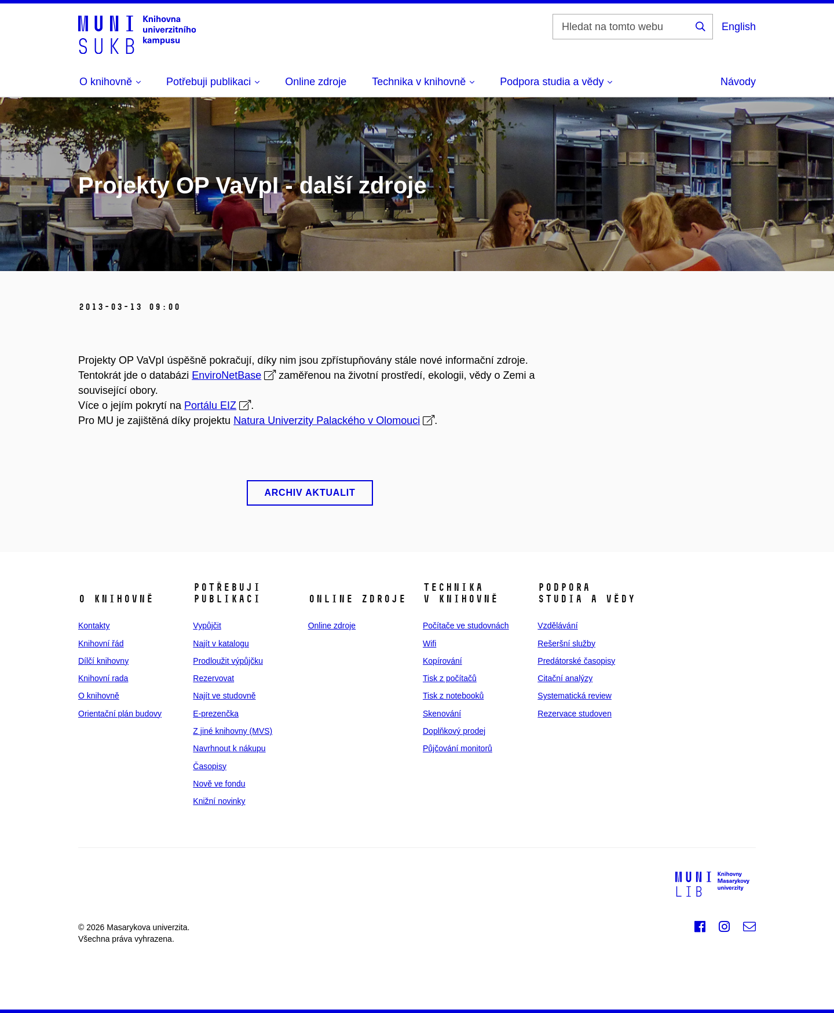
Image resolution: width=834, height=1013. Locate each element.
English (739, 26)
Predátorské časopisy (576, 660)
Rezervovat (213, 678)
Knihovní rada (103, 678)
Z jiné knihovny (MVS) (232, 731)
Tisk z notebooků (453, 695)
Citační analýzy (564, 678)
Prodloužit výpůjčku (228, 660)
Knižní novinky (219, 801)
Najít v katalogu (221, 643)
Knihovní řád (101, 643)
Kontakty (93, 625)
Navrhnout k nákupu (229, 748)
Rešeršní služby (566, 643)
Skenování (442, 713)
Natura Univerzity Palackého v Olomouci (326, 420)
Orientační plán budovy (120, 713)
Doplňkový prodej (454, 731)
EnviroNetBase (226, 375)
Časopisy (209, 766)
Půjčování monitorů (457, 748)
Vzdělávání (557, 625)
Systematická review (574, 695)
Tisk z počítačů (450, 678)
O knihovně (98, 695)
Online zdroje (315, 81)
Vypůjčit (207, 625)
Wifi (429, 643)
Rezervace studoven (574, 713)
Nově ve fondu (219, 783)
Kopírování (442, 660)
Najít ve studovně (224, 695)
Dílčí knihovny (103, 660)
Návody (738, 81)
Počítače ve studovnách (466, 625)
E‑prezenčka (216, 713)
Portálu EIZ (210, 405)
